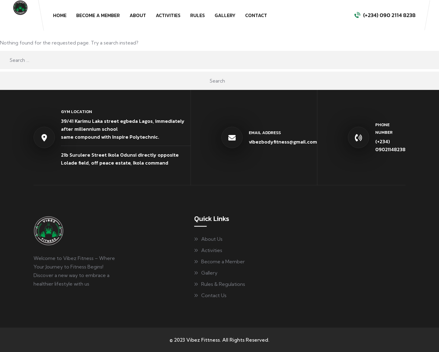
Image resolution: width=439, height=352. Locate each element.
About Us (212, 239)
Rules (197, 15)
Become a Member (98, 15)
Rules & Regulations (223, 284)
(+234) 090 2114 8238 (389, 15)
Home (59, 15)
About (138, 15)
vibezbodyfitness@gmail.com (283, 141)
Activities (168, 15)
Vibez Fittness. (203, 340)
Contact (256, 15)
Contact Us (214, 295)
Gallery (225, 15)
